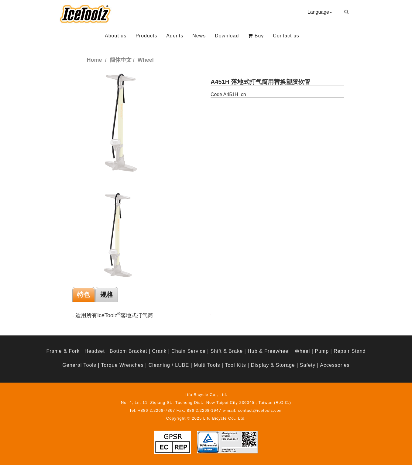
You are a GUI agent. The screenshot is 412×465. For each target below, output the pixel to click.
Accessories (334, 365)
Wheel (302, 351)
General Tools (79, 365)
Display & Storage (273, 365)
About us (115, 35)
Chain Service (188, 351)
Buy (256, 35)
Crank (159, 351)
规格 (106, 294)
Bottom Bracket (128, 351)
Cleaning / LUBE (169, 365)
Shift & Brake (227, 351)
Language (319, 12)
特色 (83, 294)
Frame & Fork (63, 351)
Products (146, 35)
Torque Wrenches (122, 365)
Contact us (286, 35)
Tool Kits (235, 365)
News (199, 35)
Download (227, 35)
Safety (307, 365)
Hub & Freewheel (269, 351)
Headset (94, 351)
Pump (322, 351)
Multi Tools (207, 365)
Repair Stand (350, 351)
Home (94, 60)
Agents (174, 35)
